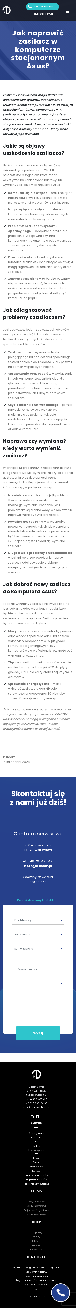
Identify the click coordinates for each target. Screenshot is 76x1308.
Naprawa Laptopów (36, 1179)
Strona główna (36, 1133)
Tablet (36, 1158)
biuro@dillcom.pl (43, 13)
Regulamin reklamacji (36, 1284)
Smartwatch (36, 1166)
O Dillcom (36, 1137)
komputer (15, 214)
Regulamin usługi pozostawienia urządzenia (36, 1267)
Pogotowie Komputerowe (36, 1183)
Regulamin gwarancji (36, 1276)
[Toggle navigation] (67, 11)
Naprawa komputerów (36, 1175)
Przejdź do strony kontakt (38, 900)
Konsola (36, 1171)
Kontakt (36, 1146)
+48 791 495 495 (43, 6)
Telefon (36, 1162)
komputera (33, 618)
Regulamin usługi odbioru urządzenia (36, 1280)
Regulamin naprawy (36, 1271)
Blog (36, 1141)
